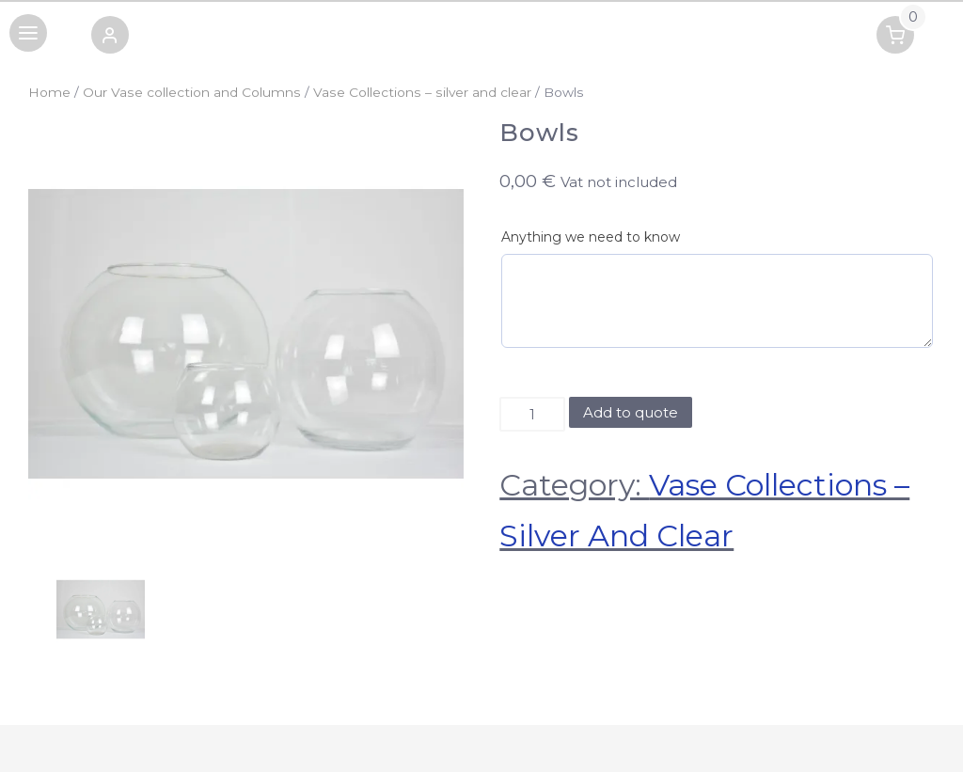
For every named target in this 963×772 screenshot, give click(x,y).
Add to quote (630, 412)
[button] (110, 38)
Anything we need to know (590, 236)
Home (49, 92)
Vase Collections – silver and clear (422, 92)
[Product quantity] (531, 415)
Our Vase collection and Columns (192, 92)
